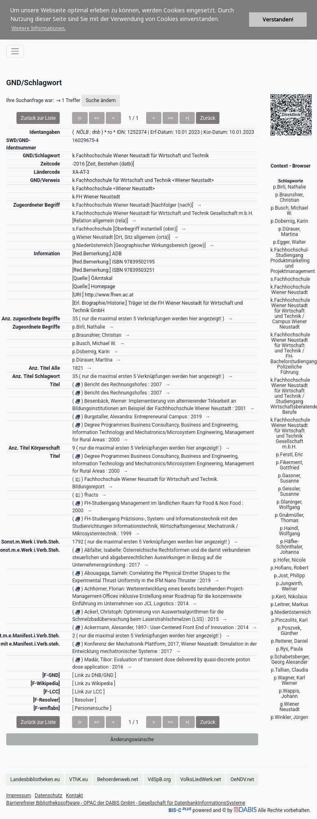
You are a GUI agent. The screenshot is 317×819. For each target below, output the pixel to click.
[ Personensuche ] (91, 708)
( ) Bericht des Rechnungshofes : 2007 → (121, 384)
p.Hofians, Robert (289, 568)
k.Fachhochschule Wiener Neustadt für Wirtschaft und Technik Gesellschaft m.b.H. (290, 433)
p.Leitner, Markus (289, 604)
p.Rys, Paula (289, 649)
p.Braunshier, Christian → (101, 335)
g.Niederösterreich (290, 612)
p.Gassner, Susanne (289, 478)
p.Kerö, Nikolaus (289, 597)
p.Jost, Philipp (289, 576)
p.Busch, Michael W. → (98, 343)
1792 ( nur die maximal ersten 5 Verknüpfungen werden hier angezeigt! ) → (155, 542)
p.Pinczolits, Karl (289, 620)
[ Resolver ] (84, 700)
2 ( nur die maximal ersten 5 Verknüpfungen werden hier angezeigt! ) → (151, 636)
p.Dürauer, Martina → (96, 360)
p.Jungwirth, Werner (289, 586)
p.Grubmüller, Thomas (289, 517)
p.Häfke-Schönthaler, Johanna (289, 547)
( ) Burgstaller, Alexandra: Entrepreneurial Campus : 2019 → (141, 417)
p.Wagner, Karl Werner (289, 680)
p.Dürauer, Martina (289, 231)
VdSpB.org (159, 779)
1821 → (82, 368)
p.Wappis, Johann (289, 693)
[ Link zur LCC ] (88, 692)
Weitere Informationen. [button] (39, 28)
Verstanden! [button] (278, 19)
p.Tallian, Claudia (289, 670)
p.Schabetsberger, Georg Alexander (290, 659)
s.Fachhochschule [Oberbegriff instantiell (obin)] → (129, 229)
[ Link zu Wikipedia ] (93, 683)
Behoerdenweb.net (117, 779)
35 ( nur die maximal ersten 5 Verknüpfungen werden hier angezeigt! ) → (152, 319)
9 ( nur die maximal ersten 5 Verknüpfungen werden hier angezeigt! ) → (151, 448)
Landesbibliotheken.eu (35, 779)
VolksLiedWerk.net (200, 779)
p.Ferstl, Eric (289, 454)
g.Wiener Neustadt (290, 706)
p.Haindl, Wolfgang (289, 531)
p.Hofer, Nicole (289, 560)
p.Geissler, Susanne (289, 491)
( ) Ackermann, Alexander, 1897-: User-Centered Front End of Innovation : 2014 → (164, 627)
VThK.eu (78, 779)
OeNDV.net (242, 779)
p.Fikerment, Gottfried (289, 465)
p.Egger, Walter (289, 242)
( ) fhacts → (89, 495)
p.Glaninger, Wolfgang (290, 504)
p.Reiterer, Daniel (289, 641)
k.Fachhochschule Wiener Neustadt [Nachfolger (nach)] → (137, 205)
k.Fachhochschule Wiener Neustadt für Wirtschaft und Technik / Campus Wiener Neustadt (290, 313)
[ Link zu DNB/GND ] (94, 675)
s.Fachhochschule (290, 279)
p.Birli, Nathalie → (93, 327)
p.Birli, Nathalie (289, 187)
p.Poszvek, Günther (289, 630)
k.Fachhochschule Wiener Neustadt (290, 289)
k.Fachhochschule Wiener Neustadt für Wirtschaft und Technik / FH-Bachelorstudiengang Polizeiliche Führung (293, 353)
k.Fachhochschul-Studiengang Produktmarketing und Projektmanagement (292, 260)
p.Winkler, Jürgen (289, 717)
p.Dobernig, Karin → (95, 352)
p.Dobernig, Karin (289, 221)
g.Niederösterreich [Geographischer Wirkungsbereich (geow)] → (143, 245)
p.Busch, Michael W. (289, 210)
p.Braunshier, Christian (289, 197)
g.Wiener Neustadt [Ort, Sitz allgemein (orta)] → (125, 237)
